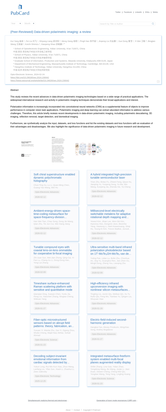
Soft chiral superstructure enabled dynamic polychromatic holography (54, 177)
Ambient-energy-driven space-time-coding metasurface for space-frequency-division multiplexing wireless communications (52, 217)
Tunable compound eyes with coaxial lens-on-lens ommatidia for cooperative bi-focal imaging (53, 250)
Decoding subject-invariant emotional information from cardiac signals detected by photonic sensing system (50, 360)
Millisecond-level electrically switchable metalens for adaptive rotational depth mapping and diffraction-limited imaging (110, 215)
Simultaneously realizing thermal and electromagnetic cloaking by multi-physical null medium (48, 400)
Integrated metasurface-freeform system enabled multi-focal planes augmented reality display (110, 359)
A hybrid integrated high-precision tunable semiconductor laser (111, 176)
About (68, 410)
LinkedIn (138, 12)
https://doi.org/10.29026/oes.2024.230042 (30, 77)
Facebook (128, 12)
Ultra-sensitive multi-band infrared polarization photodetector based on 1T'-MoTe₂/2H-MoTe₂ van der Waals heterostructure (111, 252)
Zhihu (147, 12)
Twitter (118, 12)
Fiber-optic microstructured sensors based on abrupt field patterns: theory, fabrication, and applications (53, 324)
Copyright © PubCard (91, 410)
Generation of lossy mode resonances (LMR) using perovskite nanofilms (117, 400)
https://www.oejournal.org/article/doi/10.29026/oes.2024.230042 (40, 80)
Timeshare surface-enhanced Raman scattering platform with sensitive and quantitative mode (53, 286)
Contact (77, 410)
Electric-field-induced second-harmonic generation (108, 321)
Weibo (155, 12)
